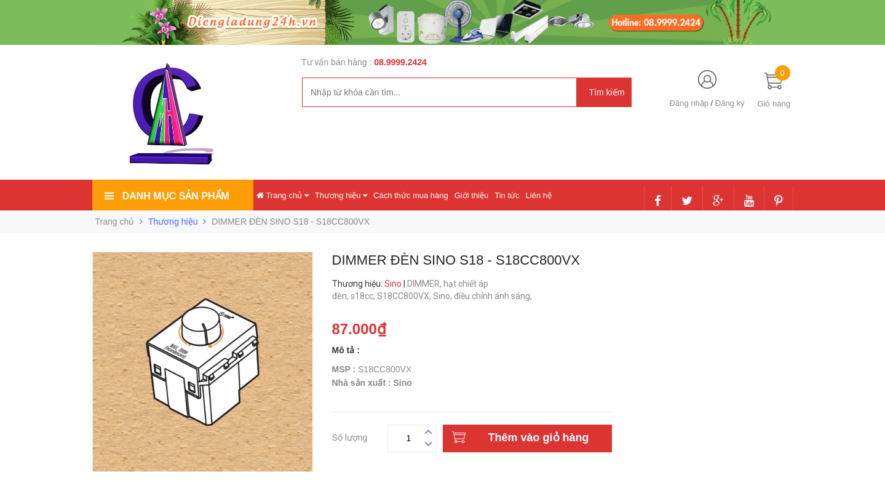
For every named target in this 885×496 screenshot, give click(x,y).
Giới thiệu (471, 195)
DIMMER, (425, 284)
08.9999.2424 (400, 62)
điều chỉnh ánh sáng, (494, 296)
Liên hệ (539, 195)
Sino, (443, 296)
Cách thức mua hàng (410, 195)
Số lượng (350, 436)
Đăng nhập (689, 103)
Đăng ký (730, 103)
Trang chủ (282, 195)
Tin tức (506, 195)
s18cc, (364, 296)
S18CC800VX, (405, 296)
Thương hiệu (341, 195)
